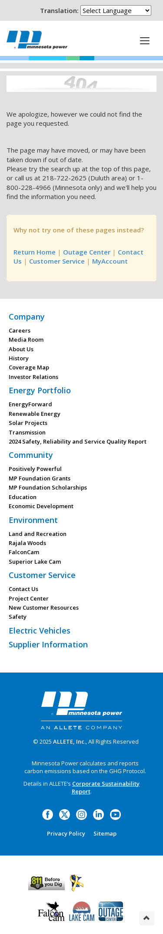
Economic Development (41, 506)
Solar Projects (28, 423)
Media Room (26, 339)
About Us (21, 349)
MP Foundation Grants (39, 478)
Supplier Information (48, 644)
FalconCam (24, 552)
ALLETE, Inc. (69, 741)
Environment (33, 520)
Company (27, 316)
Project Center (29, 598)
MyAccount (110, 261)
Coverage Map (29, 367)
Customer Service (57, 261)
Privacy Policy (66, 833)
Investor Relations (33, 377)
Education (23, 497)
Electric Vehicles (39, 630)
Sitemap (104, 833)
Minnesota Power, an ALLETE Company (37, 39)
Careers (19, 330)
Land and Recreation (38, 534)
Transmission (27, 432)
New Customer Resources (44, 607)
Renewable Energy (34, 414)
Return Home (34, 252)
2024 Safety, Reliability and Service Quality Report (77, 441)
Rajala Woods (27, 543)
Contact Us (23, 589)
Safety (18, 616)
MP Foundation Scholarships (48, 487)
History (19, 358)
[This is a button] (144, 40)
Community (31, 455)
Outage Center (86, 252)
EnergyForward (30, 404)
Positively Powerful (35, 469)
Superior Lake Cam (35, 561)
